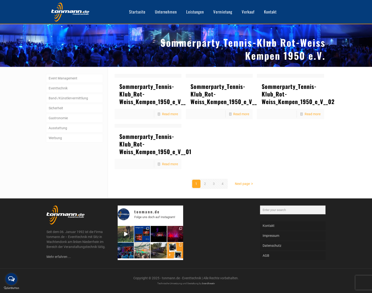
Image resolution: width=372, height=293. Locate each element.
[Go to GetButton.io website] (11, 288)
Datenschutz (272, 245)
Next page (245, 184)
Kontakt (268, 226)
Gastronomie (58, 118)
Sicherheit (56, 108)
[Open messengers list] (11, 279)
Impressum (271, 236)
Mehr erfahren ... (58, 257)
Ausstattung (58, 128)
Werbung (55, 138)
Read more (170, 114)
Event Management (63, 78)
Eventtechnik (58, 88)
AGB (266, 255)
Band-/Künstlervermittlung (68, 98)
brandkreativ (208, 283)
